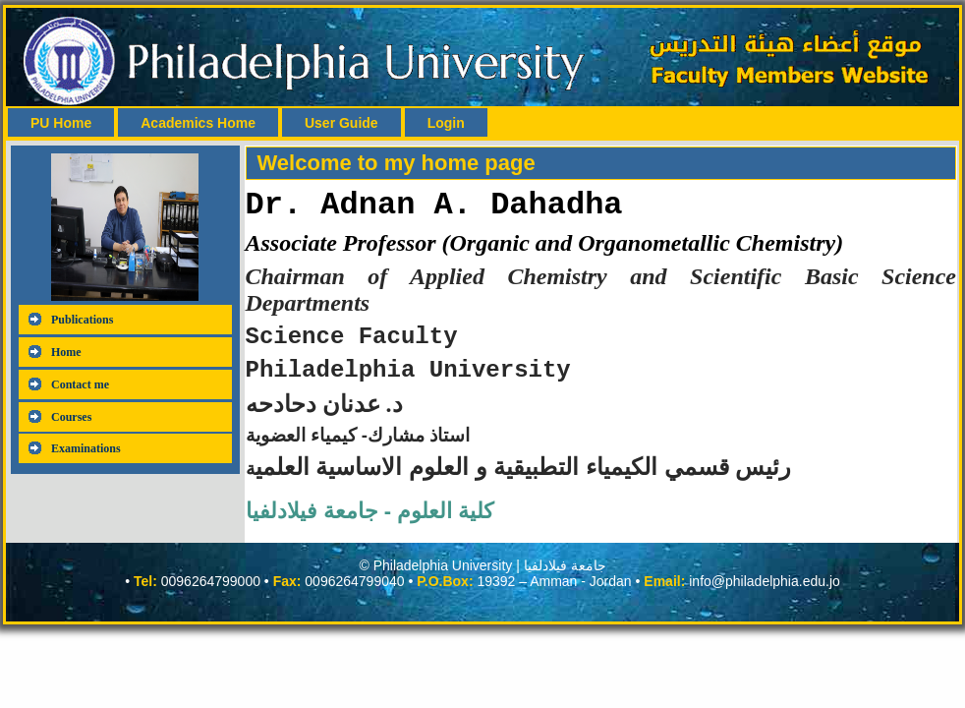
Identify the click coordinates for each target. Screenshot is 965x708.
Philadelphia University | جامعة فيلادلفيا (489, 577)
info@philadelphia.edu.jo (764, 593)
